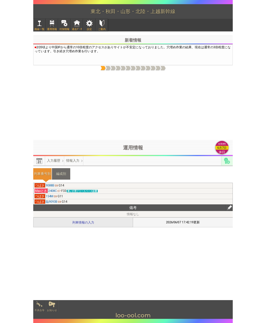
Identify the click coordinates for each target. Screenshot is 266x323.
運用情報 (52, 29)
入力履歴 (53, 160)
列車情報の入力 (83, 222)
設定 (89, 29)
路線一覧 (39, 29)
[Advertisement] (133, 105)
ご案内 (102, 29)
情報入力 (72, 160)
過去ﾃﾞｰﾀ (77, 29)
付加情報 (64, 29)
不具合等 (39, 310)
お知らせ (52, 310)
